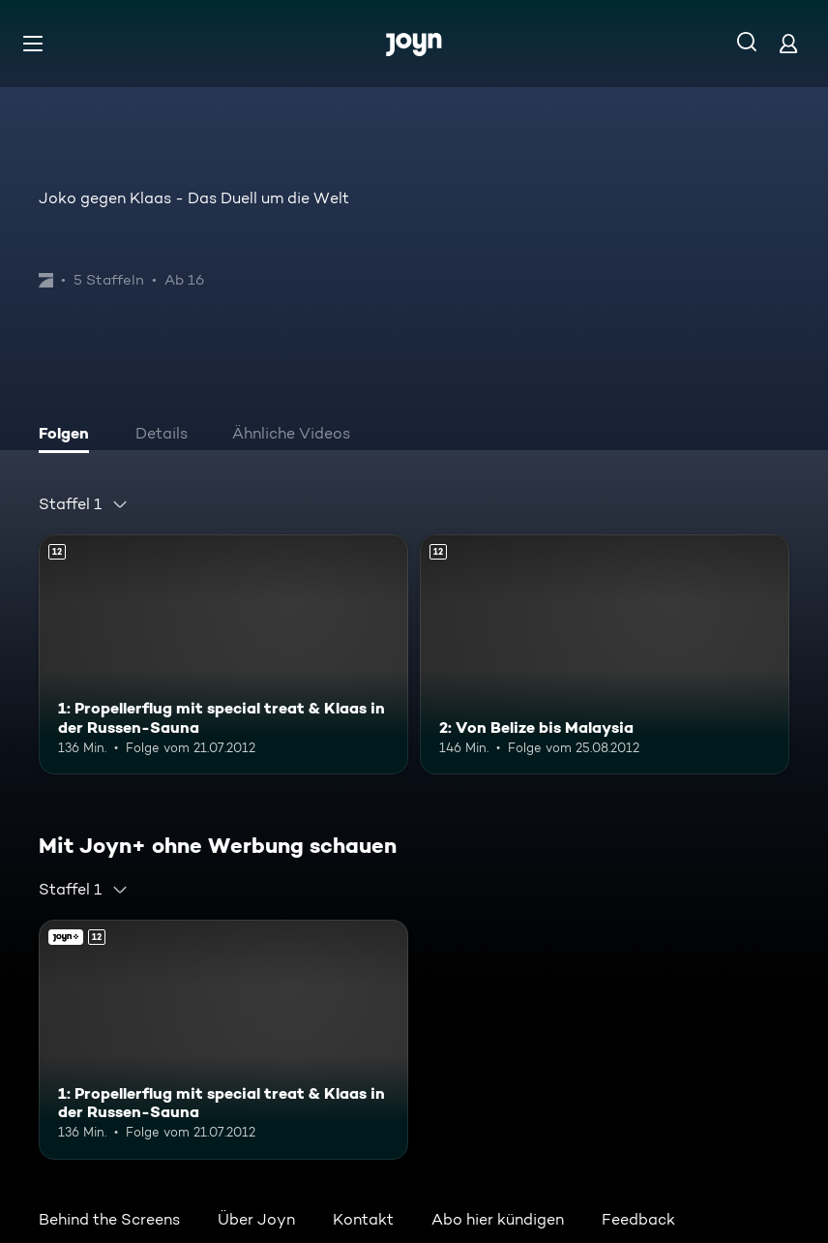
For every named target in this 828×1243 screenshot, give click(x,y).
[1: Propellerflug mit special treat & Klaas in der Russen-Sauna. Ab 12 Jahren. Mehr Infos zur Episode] (223, 654)
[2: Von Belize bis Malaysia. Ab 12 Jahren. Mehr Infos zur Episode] (604, 654)
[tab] (69, 435)
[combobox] (83, 504)
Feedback (638, 1219)
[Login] (788, 43)
